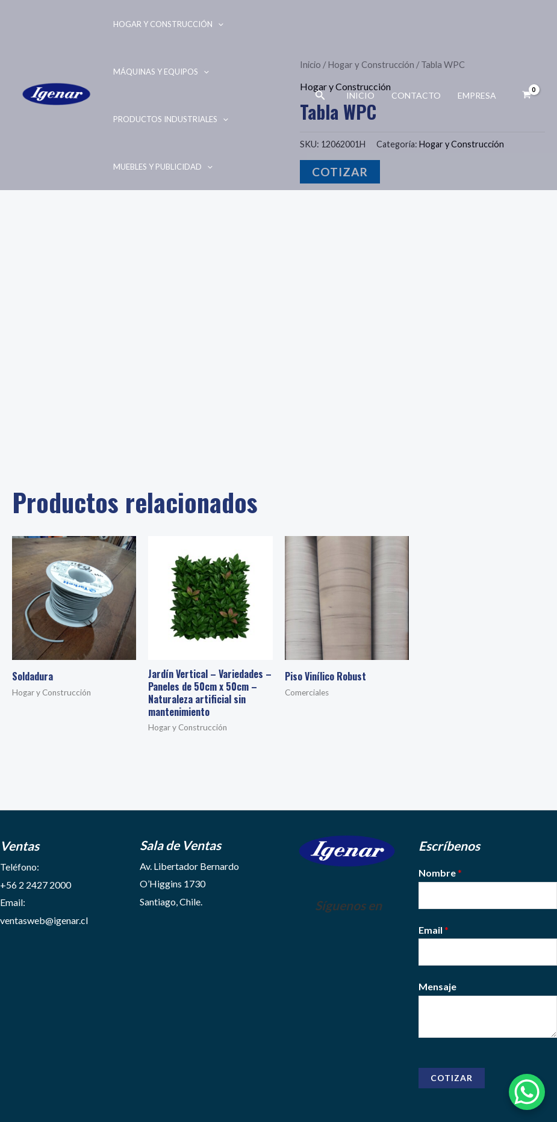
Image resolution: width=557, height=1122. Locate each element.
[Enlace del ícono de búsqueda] (320, 95)
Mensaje (437, 986)
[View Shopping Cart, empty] (526, 95)
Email (434, 930)
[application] (218, 24)
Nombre (440, 872)
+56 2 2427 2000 (35, 884)
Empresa (477, 95)
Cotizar (452, 1078)
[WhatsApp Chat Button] (527, 1092)
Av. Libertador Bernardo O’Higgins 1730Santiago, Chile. (189, 883)
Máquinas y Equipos (161, 71)
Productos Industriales (170, 119)
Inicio (360, 95)
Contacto (416, 95)
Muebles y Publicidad (163, 166)
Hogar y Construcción (168, 24)
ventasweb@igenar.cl (44, 920)
